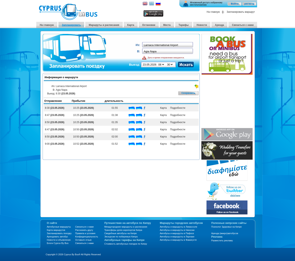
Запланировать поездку (59, 233)
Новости (202, 25)
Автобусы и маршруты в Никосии (177, 230)
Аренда (219, 25)
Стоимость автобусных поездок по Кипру (125, 244)
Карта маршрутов (56, 230)
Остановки (148, 25)
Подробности (177, 107)
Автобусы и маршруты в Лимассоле (178, 227)
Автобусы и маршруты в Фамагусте (178, 240)
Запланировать (71, 25)
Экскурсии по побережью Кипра (120, 236)
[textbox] (167, 45)
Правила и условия (85, 233)
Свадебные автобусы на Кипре (120, 233)
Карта (130, 25)
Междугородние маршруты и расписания (125, 227)
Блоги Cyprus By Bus (58, 243)
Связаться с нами (243, 25)
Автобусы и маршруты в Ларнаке (177, 236)
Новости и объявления (59, 240)
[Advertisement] (227, 101)
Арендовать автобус (57, 236)
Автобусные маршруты (59, 227)
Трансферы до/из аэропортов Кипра (123, 230)
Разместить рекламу (222, 240)
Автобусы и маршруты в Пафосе (177, 233)
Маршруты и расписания (104, 25)
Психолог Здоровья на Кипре (226, 227)
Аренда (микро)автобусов (224, 233)
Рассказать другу (84, 230)
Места (167, 25)
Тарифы (184, 25)
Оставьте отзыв (83, 240)
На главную (213, 11)
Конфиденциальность (86, 236)
